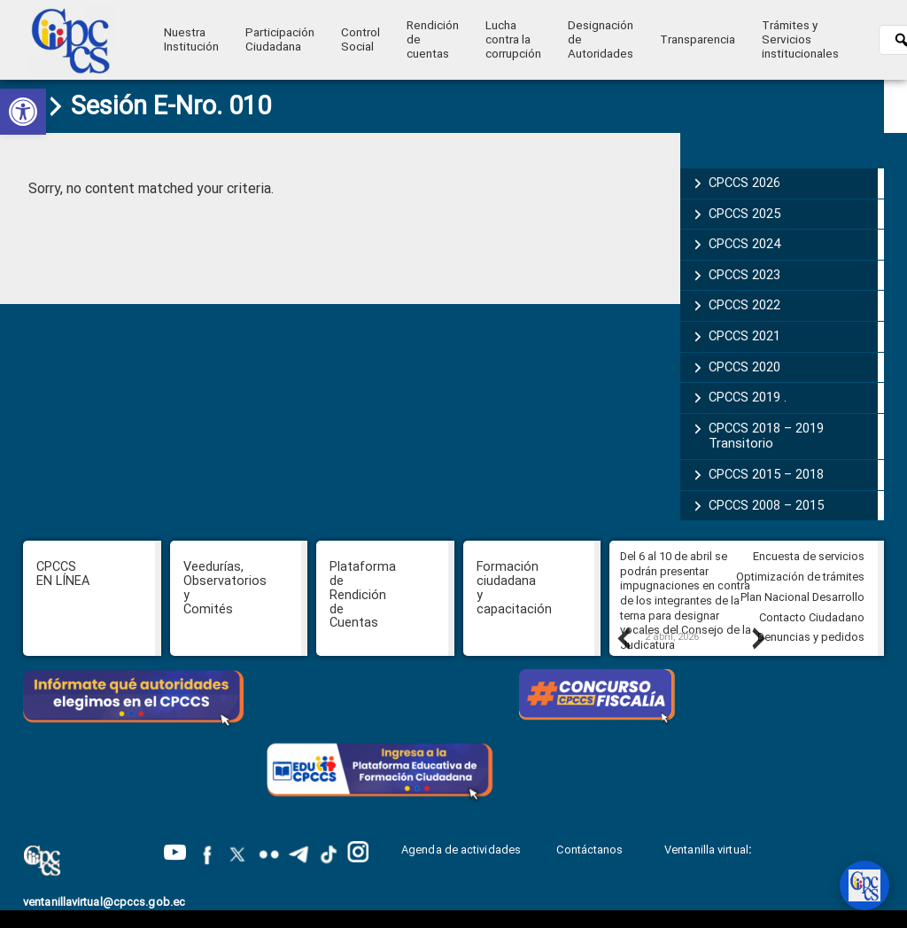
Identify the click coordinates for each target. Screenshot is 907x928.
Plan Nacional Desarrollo (802, 597)
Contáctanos (590, 849)
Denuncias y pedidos (810, 636)
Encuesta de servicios (808, 556)
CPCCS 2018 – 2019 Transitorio (766, 436)
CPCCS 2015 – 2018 (766, 474)
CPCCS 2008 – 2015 (766, 505)
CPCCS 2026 (744, 183)
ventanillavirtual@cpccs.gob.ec (104, 902)
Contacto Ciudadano (811, 617)
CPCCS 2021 (744, 336)
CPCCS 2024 (744, 244)
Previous (622, 638)
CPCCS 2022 (744, 305)
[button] (23, 112)
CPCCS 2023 (744, 275)
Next (757, 638)
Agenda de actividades (461, 849)
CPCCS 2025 (744, 214)
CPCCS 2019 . (748, 397)
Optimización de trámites (800, 576)
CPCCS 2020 (744, 367)
